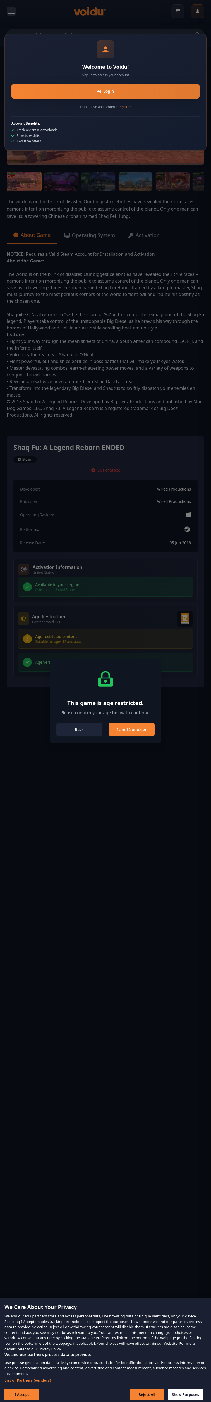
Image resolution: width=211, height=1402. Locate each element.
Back (79, 729)
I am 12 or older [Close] (132, 729)
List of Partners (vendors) (27, 1384)
